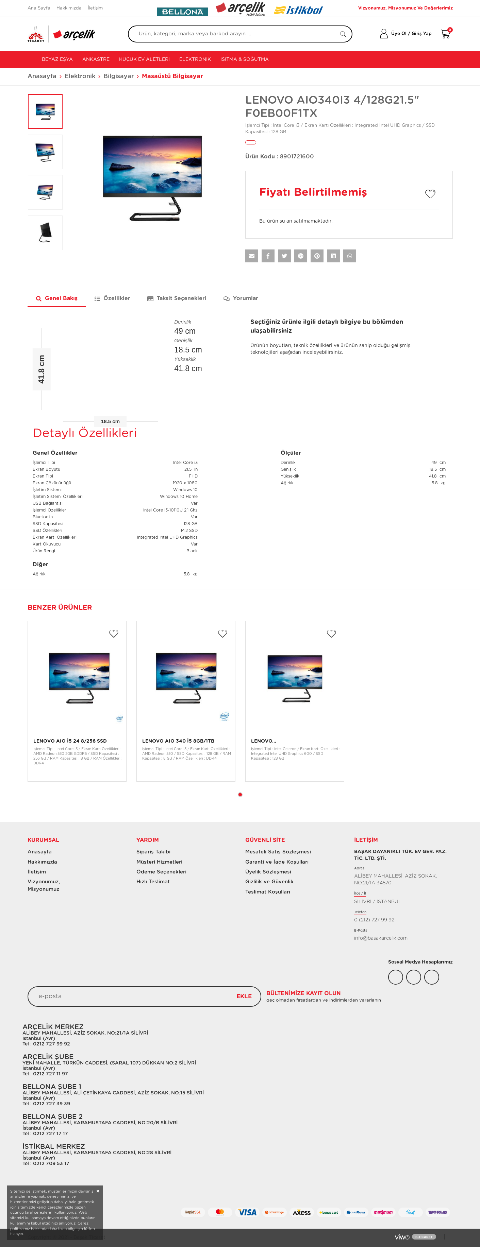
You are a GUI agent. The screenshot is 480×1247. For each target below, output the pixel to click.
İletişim (95, 8)
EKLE (244, 996)
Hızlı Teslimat (153, 881)
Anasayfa (42, 76)
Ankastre (96, 59)
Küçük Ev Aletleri (144, 59)
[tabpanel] (77, 701)
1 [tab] (240, 794)
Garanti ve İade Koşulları (277, 862)
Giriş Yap (422, 34)
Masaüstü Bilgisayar (172, 76)
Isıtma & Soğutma (244, 59)
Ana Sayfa (39, 8)
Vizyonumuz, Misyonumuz (41, 885)
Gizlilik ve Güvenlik (269, 881)
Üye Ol (399, 34)
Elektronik (195, 59)
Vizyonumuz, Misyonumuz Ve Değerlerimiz (405, 8)
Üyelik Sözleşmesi (268, 871)
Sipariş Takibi (153, 851)
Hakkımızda (69, 8)
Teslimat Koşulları (267, 892)
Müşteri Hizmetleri (159, 862)
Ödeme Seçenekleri (161, 871)
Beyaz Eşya (56, 59)
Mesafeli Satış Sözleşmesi (278, 851)
